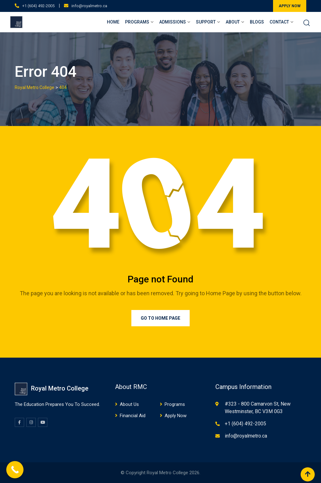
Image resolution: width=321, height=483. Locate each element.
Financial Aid (132, 415)
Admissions (172, 21)
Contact (279, 21)
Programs (137, 21)
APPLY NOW (290, 6)
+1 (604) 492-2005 (38, 5)
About (233, 21)
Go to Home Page (160, 318)
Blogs (257, 21)
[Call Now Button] (15, 469)
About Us (129, 404)
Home (113, 21)
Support (206, 21)
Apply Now (176, 415)
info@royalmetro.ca (89, 5)
